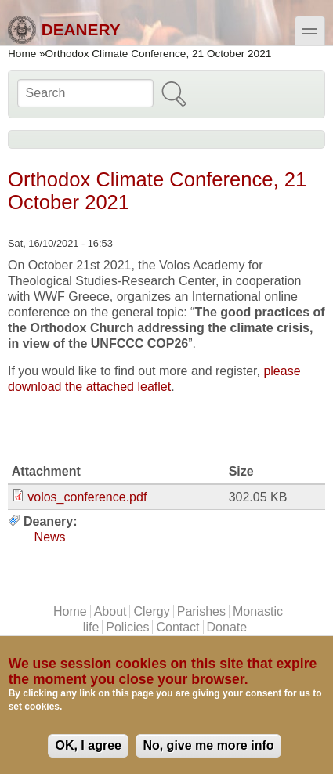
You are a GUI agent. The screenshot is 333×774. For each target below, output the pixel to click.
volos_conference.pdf (87, 497)
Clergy (151, 611)
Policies (127, 627)
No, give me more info (208, 745)
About (110, 611)
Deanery (64, 30)
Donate (227, 627)
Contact (177, 627)
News (50, 537)
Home (22, 54)
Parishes (201, 611)
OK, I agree (88, 745)
